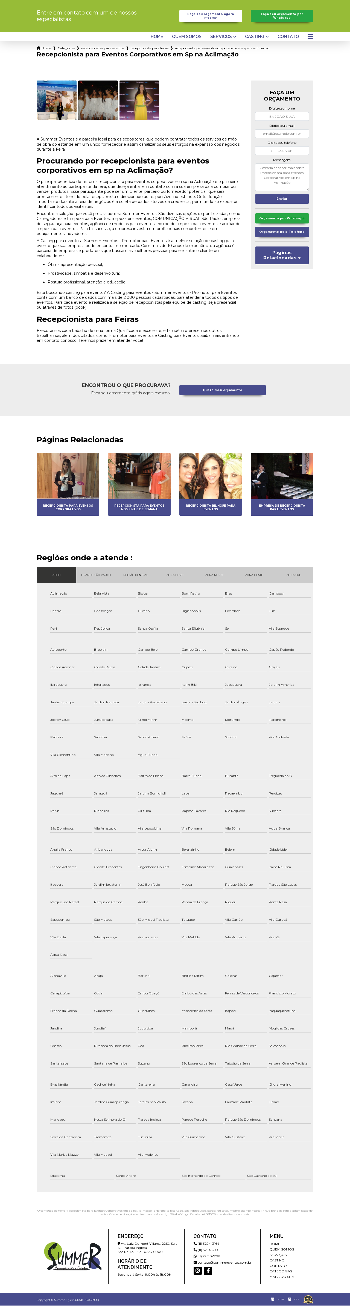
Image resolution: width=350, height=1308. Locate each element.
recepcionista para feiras (149, 50)
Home (157, 39)
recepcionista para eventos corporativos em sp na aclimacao (222, 50)
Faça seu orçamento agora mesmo (210, 17)
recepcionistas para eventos (102, 50)
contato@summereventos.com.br (223, 1265)
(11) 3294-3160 (207, 1252)
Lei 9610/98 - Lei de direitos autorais (225, 1216)
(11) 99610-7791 (207, 1259)
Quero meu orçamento (222, 393)
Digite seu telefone (282, 145)
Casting (254, 39)
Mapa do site (282, 1279)
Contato (288, 39)
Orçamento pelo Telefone (282, 243)
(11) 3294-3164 (206, 1246)
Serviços (221, 39)
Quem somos (187, 39)
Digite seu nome (282, 111)
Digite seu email (281, 128)
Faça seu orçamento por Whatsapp (282, 17)
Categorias (66, 50)
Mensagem (282, 162)
